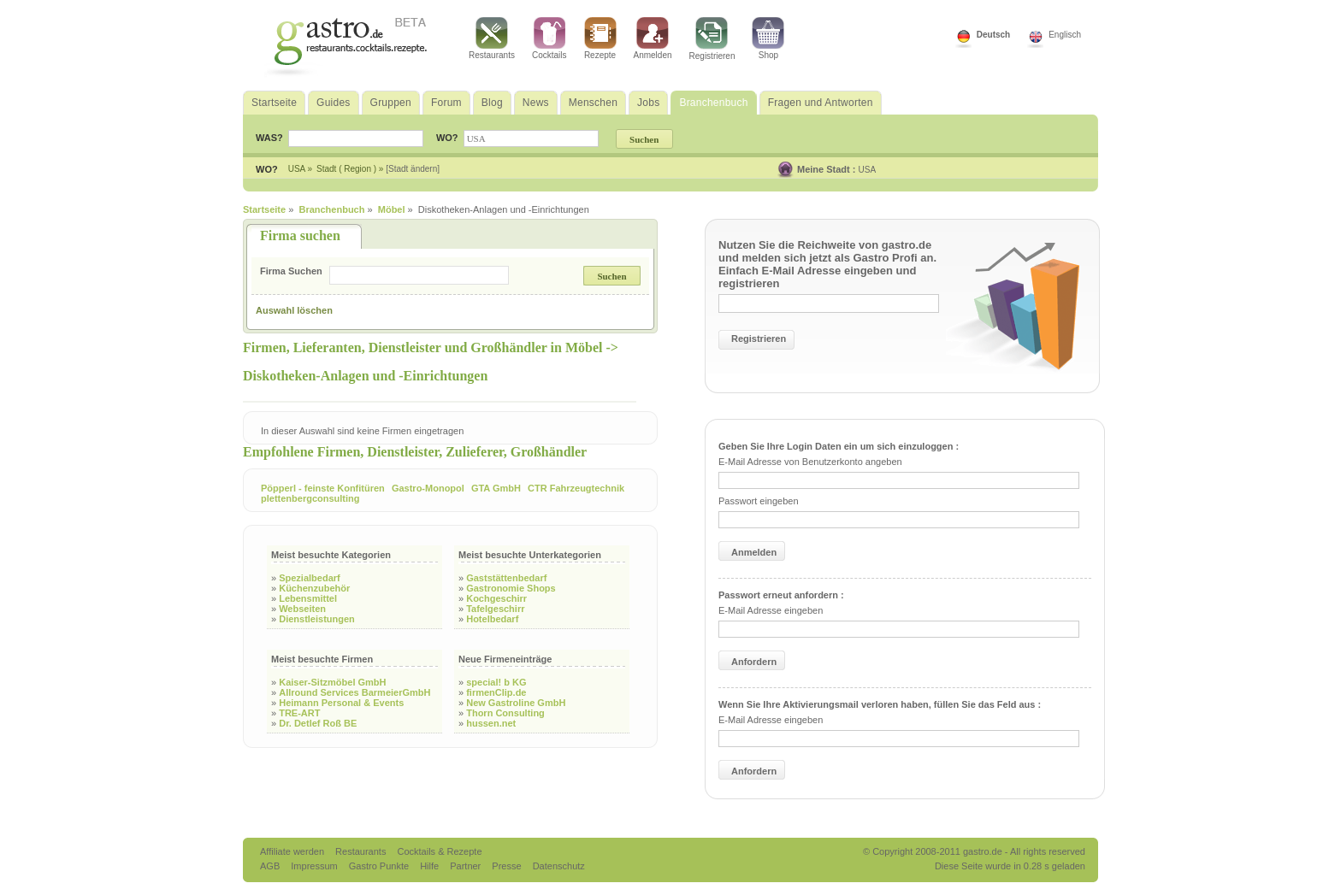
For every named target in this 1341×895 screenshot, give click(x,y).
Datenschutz (559, 866)
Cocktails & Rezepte (439, 851)
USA (868, 169)
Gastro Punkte (380, 866)
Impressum (315, 866)
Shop (768, 38)
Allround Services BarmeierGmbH (354, 692)
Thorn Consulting (505, 713)
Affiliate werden (293, 851)
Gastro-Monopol (428, 488)
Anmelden (653, 38)
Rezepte (600, 38)
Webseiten (302, 609)
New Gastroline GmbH (515, 703)
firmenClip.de (496, 692)
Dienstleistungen (317, 619)
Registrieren (712, 39)
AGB (271, 866)
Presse (506, 866)
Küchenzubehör (314, 588)
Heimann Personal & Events (341, 703)
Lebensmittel (308, 598)
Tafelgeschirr (495, 609)
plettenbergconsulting (310, 498)
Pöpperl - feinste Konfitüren (323, 488)
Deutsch (993, 34)
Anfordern (754, 662)
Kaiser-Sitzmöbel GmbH (332, 682)
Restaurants (492, 38)
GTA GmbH (496, 488)
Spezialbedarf (309, 578)
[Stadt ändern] (413, 169)
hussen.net (491, 723)
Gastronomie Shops (511, 588)
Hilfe (430, 866)
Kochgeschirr (496, 598)
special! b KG (496, 682)
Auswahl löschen (294, 310)
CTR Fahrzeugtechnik (576, 488)
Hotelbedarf (492, 619)
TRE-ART (299, 713)
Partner (466, 866)
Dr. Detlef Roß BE (318, 723)
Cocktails (549, 38)
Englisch (1065, 34)
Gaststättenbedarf (506, 578)
